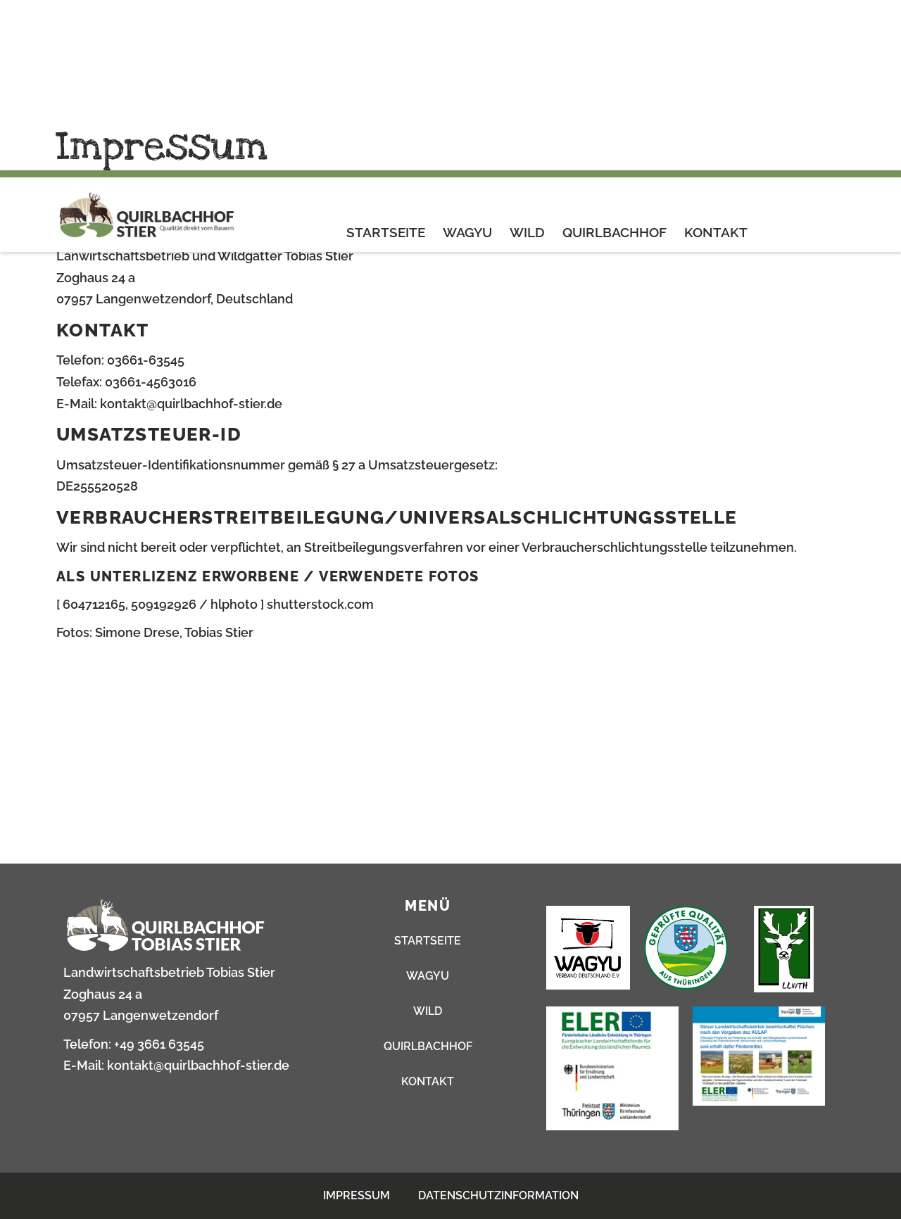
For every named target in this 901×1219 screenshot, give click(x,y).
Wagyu (467, 62)
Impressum (356, 1195)
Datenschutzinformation (498, 1195)
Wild (527, 62)
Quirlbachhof (614, 62)
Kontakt (716, 62)
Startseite (385, 62)
